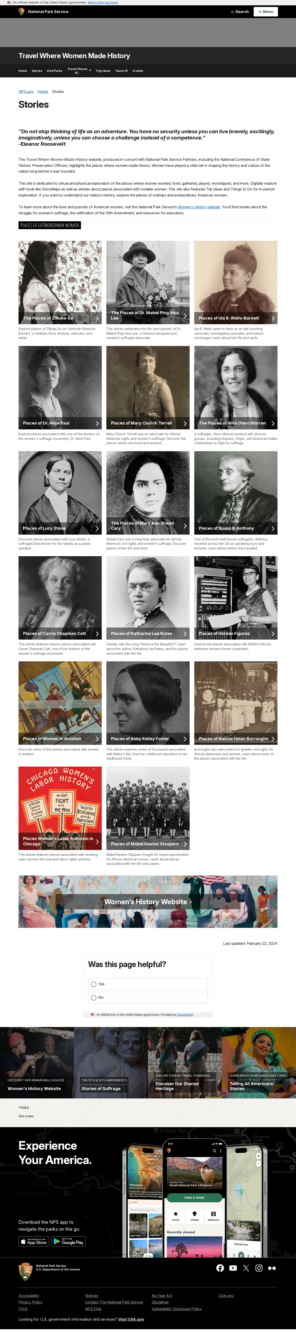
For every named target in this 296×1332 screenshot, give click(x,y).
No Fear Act (162, 1298)
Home (22, 71)
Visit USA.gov (131, 1321)
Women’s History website (199, 207)
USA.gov (226, 1298)
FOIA (23, 1311)
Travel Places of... (79, 70)
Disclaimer (160, 1305)
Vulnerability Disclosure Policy (177, 1311)
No (101, 997)
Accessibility (28, 1298)
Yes (101, 984)
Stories (37, 71)
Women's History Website (146, 902)
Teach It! (121, 71)
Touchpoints (185, 1014)
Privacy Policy (30, 1305)
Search (240, 11)
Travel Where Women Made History (74, 56)
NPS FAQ (93, 1311)
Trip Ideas (103, 71)
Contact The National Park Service (114, 1305)
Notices (91, 1298)
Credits (138, 71)
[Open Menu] (266, 12)
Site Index (26, 1118)
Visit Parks (54, 71)
